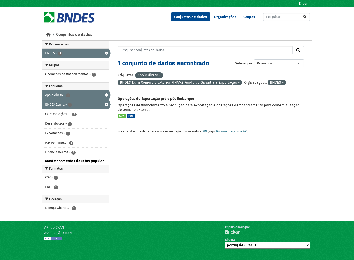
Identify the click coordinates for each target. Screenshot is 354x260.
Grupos (249, 17)
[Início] (48, 34)
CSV (121, 116)
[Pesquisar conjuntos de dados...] (286, 17)
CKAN (232, 231)
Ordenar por (243, 63)
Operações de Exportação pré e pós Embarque (156, 99)
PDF (130, 116)
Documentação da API (231, 131)
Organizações (225, 17)
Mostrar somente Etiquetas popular (74, 161)
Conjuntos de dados (190, 17)
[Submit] (304, 17)
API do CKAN (54, 227)
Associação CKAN (58, 233)
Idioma (230, 240)
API (204, 131)
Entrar (303, 3)
